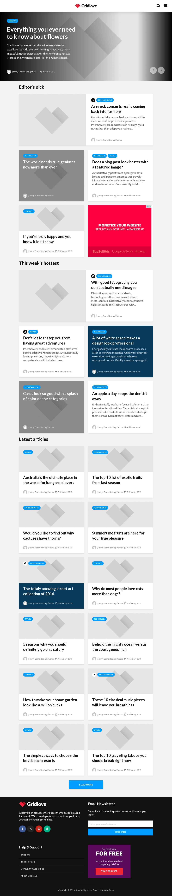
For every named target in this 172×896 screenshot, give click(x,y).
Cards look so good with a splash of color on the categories (50, 396)
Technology (30, 156)
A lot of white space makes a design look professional (116, 340)
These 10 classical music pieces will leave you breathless (118, 702)
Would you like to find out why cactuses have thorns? (48, 535)
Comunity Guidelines (32, 868)
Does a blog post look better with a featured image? (120, 164)
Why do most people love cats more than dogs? (117, 591)
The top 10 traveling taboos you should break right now (119, 758)
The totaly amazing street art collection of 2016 (48, 591)
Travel (112, 156)
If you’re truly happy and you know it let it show (47, 239)
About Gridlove (29, 875)
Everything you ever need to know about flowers (41, 33)
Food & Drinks (104, 276)
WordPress (109, 890)
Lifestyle (12, 21)
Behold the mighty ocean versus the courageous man (119, 647)
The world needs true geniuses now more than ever (49, 164)
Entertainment (105, 100)
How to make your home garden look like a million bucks (50, 702)
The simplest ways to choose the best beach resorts (50, 758)
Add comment (133, 195)
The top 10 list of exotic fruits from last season (117, 480)
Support (25, 854)
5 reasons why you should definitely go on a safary (44, 647)
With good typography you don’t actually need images (114, 285)
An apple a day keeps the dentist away (119, 396)
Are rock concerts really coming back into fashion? (118, 109)
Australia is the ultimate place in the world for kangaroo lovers (50, 480)
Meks (89, 890)
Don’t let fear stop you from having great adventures (46, 340)
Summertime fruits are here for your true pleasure (118, 535)
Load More (86, 784)
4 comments (48, 71)
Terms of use (28, 861)
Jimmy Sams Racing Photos (22, 71)
